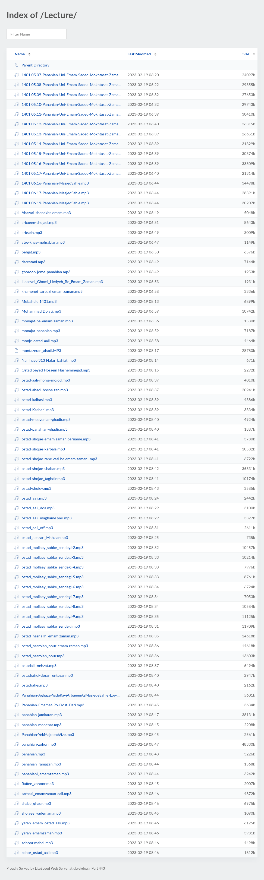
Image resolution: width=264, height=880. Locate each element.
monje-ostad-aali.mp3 (36, 340)
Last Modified (139, 54)
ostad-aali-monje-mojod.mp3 (42, 380)
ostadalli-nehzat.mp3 (35, 665)
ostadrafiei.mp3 (31, 685)
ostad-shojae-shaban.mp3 (39, 468)
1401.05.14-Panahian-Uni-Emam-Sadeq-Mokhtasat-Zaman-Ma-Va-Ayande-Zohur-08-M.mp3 (68, 143)
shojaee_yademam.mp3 (37, 813)
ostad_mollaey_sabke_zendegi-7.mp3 (49, 596)
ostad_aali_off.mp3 (33, 527)
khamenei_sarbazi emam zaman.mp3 (48, 291)
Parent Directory (31, 65)
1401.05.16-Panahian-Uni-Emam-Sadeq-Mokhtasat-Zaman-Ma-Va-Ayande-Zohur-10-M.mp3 (68, 163)
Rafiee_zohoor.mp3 (34, 783)
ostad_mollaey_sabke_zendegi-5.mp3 (49, 576)
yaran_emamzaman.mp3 (38, 833)
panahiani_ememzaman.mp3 (41, 773)
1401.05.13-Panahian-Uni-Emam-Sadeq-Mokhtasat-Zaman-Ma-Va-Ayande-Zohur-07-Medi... (68, 134)
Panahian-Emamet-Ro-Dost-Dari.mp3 (49, 705)
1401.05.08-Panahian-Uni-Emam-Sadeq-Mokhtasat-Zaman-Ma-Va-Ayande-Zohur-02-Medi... (68, 84)
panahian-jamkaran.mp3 (38, 714)
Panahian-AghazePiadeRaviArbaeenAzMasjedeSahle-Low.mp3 (68, 695)
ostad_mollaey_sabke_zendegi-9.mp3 (49, 616)
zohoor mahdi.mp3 (33, 842)
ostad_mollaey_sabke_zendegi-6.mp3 (49, 586)
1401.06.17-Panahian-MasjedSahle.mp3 (51, 192)
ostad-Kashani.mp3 (34, 409)
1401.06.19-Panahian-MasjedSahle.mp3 (51, 203)
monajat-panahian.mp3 (37, 330)
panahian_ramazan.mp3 (37, 764)
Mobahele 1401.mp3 (35, 301)
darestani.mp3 (29, 261)
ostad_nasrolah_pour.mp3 (39, 655)
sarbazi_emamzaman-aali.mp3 (42, 793)
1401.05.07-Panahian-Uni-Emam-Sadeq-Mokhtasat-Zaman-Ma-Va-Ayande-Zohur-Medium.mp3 (68, 74)
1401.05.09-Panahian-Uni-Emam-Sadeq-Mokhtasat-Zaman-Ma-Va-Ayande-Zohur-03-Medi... (68, 94)
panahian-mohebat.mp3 (37, 724)
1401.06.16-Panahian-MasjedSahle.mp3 (51, 183)
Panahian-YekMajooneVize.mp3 (44, 734)
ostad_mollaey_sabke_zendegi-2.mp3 (49, 547)
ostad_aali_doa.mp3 (34, 508)
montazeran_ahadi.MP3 (37, 350)
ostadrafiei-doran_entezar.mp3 (43, 675)
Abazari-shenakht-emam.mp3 (42, 212)
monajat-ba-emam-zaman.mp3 (43, 321)
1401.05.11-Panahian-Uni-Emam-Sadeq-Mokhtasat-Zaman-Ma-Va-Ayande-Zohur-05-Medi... (68, 114)
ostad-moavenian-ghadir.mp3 (42, 419)
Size (246, 54)
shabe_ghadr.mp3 (32, 803)
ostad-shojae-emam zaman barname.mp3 (52, 439)
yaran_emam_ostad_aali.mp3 (42, 823)
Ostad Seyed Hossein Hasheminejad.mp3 (52, 370)
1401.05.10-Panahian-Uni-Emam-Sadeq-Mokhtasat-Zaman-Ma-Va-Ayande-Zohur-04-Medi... (68, 104)
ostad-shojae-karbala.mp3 (39, 449)
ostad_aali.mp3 (30, 498)
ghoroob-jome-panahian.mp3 (42, 271)
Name (20, 54)
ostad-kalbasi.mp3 (33, 399)
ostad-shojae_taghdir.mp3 (39, 478)
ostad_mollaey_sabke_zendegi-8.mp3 (49, 606)
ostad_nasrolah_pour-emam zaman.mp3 (51, 645)
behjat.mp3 (27, 252)
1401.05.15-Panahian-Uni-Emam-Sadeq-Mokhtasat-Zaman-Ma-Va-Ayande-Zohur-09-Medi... (68, 153)
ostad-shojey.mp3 (32, 488)
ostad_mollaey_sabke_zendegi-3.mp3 (49, 557)
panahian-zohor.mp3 (35, 744)
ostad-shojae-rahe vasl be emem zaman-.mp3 (55, 458)
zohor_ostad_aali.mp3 (36, 852)
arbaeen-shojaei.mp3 (35, 222)
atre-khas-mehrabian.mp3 (39, 242)
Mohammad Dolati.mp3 (37, 311)
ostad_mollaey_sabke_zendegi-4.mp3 (49, 567)
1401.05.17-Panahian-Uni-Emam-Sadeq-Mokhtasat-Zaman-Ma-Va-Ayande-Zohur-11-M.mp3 (68, 173)
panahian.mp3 (29, 754)
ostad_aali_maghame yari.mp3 (43, 518)
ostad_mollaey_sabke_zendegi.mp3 (47, 626)
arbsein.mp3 (28, 232)
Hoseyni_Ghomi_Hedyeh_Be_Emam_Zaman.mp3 (58, 281)
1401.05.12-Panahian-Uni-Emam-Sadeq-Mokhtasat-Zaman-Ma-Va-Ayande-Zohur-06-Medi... (68, 124)
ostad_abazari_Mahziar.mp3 (41, 537)
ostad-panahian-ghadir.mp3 (41, 429)
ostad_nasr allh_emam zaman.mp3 (46, 636)
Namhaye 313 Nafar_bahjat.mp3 (45, 360)
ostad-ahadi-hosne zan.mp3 (41, 389)
